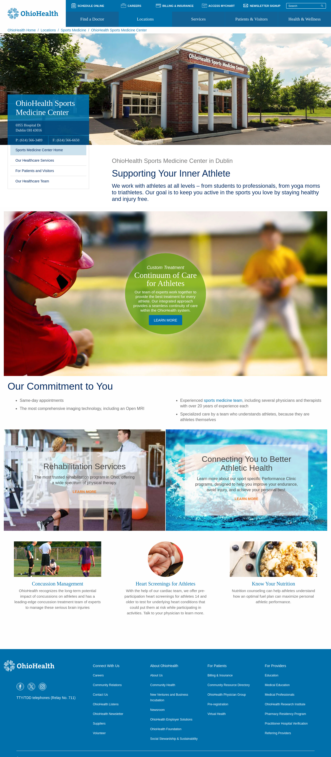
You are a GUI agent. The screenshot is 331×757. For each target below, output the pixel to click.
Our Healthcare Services (34, 160)
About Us (156, 675)
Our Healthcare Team (32, 181)
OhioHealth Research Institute (285, 704)
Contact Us (100, 694)
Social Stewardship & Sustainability (174, 739)
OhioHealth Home (22, 30)
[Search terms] (306, 6)
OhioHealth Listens (105, 704)
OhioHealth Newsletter (108, 714)
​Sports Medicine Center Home (39, 150)
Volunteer (99, 733)
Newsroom (157, 710)
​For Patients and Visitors (34, 171)
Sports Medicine (73, 30)
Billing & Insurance (220, 675)
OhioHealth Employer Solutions (171, 719)
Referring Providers (278, 733)
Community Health (162, 685)
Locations (145, 19)
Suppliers (99, 723)
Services (198, 19)
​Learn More (165, 320)
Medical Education (277, 685)
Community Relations (107, 685)
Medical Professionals (280, 694)
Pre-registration (218, 704)
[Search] (322, 6)
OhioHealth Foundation (165, 729)
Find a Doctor (92, 19)
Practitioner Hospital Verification (286, 723)
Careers (98, 675)
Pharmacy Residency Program (285, 714)
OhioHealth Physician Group (227, 694)
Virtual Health (217, 714)
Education (271, 675)
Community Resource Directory (229, 685)
